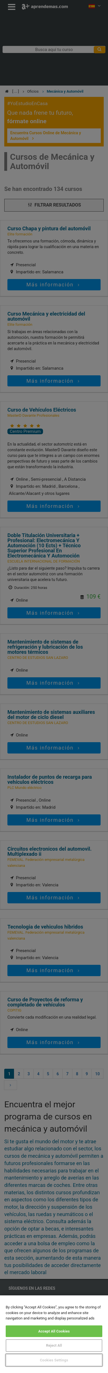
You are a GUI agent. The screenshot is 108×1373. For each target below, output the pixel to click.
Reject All (54, 1345)
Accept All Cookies (54, 1331)
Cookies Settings (54, 1360)
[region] (54, 1334)
